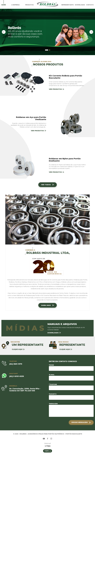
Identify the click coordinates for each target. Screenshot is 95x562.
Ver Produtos (55, 89)
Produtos (29, 5)
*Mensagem (53, 403)
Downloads (80, 5)
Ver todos (46, 185)
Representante (67, 5)
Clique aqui (17, 349)
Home (3, 5)
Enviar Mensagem (80, 422)
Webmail (47, 443)
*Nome (51, 365)
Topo (46, 451)
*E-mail (51, 374)
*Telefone (53, 384)
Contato (90, 5)
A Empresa (15, 5)
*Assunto (52, 394)
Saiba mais (46, 305)
